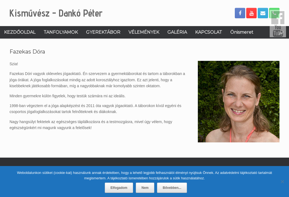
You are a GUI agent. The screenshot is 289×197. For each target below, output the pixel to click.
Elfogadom (118, 188)
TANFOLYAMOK (61, 32)
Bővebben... (172, 188)
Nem (145, 188)
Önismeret (241, 32)
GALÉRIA (177, 32)
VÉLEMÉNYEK (143, 32)
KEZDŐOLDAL (19, 32)
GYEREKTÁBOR (103, 32)
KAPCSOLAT (208, 32)
